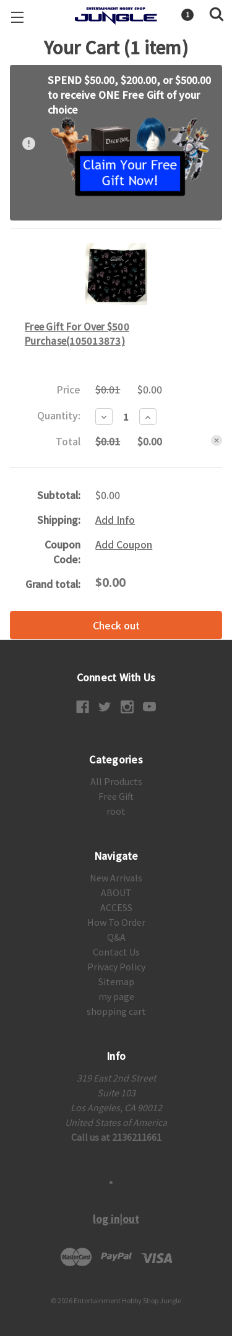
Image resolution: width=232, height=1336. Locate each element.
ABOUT (116, 892)
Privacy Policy (116, 966)
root (116, 811)
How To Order (116, 922)
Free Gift (116, 796)
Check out (116, 625)
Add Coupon (123, 544)
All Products (116, 781)
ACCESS (116, 907)
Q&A (116, 937)
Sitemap (116, 981)
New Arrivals (116, 878)
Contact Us (116, 952)
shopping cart (116, 1011)
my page (116, 996)
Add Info (115, 519)
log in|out (116, 1218)
